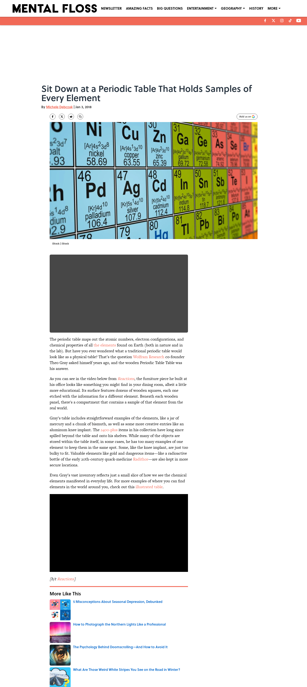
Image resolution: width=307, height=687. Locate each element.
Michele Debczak (59, 106)
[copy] (80, 117)
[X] (273, 20)
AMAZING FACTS (139, 8)
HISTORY (256, 8)
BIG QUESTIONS (170, 8)
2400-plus (109, 430)
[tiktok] (290, 20)
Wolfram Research (148, 357)
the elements (105, 345)
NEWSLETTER (111, 8)
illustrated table (149, 487)
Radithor (140, 459)
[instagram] (282, 20)
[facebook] (265, 20)
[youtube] (298, 20)
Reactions (126, 378)
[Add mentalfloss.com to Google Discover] (247, 117)
